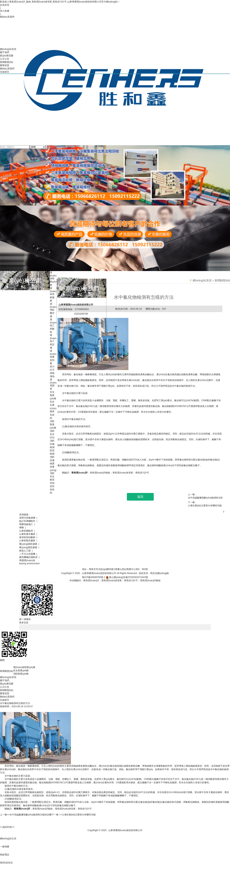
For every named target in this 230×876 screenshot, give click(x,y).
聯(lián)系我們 (7, 696)
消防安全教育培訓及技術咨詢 (52, 483)
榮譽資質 (4, 693)
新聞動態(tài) (6, 690)
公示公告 (4, 687)
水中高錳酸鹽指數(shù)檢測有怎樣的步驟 (207, 497)
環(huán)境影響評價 (53, 310)
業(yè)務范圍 (6, 683)
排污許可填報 (52, 369)
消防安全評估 (52, 434)
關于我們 (4, 680)
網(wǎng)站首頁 (8, 677)
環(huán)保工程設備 (53, 341)
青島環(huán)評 (22, 808)
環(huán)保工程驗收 (53, 325)
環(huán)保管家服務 (53, 294)
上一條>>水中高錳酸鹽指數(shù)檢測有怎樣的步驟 (26, 814)
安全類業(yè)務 (53, 395)
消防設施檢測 (52, 444)
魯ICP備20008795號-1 (93, 577)
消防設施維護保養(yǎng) (53, 464)
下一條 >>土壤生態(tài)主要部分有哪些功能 (74, 814)
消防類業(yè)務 (53, 424)
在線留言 (4, 700)
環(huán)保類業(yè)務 (53, 278)
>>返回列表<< (7, 827)
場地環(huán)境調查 (53, 382)
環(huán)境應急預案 (53, 357)
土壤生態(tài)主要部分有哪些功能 (205, 505)
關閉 (2, 660)
